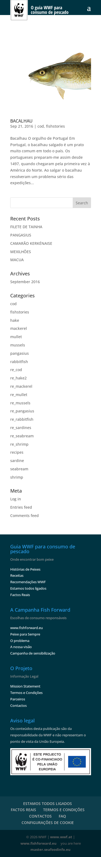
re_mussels (20, 402)
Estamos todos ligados (28, 588)
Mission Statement (25, 686)
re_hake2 (18, 378)
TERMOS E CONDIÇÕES (64, 809)
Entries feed (21, 507)
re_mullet (18, 394)
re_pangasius (22, 410)
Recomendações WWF (28, 581)
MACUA (17, 259)
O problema (19, 640)
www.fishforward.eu (26, 627)
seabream (19, 468)
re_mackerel (21, 386)
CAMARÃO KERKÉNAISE (31, 243)
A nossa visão (21, 646)
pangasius (19, 353)
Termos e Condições (26, 692)
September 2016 (25, 281)
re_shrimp (19, 444)
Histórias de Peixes (25, 569)
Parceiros (17, 699)
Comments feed (24, 515)
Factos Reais (20, 594)
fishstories (55, 126)
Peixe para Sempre (25, 634)
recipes (16, 452)
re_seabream (22, 435)
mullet (16, 336)
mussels (17, 345)
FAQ (62, 816)
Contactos (18, 705)
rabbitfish (19, 361)
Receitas (16, 575)
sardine (17, 460)
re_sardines (20, 427)
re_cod (16, 369)
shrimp (16, 477)
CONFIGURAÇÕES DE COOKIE (48, 822)
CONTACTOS (40, 816)
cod (40, 126)
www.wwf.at (61, 836)
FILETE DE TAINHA (26, 226)
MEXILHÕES (20, 251)
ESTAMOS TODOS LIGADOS (47, 803)
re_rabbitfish (21, 419)
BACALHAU (21, 121)
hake (14, 320)
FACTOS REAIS (23, 809)
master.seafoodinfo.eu (50, 849)
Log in (15, 498)
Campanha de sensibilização (32, 653)
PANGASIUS (20, 235)
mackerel (18, 328)
